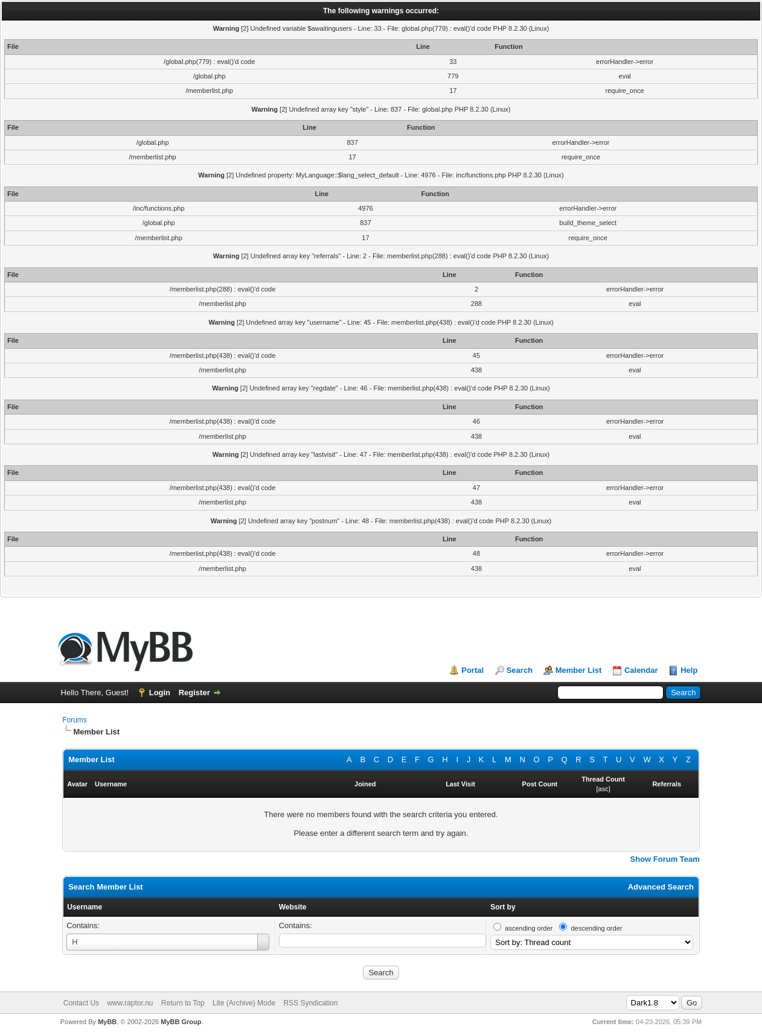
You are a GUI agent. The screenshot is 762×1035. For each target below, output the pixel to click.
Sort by (502, 907)
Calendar (641, 670)
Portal (472, 670)
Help (688, 670)
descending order (596, 928)
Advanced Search (661, 886)
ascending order (528, 928)
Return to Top (183, 1003)
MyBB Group (181, 1021)
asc (603, 788)
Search (520, 670)
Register (194, 692)
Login (159, 692)
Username (84, 907)
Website (293, 907)
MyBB (107, 1021)
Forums (74, 720)
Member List (578, 670)
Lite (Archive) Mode (244, 1003)
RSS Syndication (310, 1003)
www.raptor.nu (130, 1003)
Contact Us (81, 1003)
